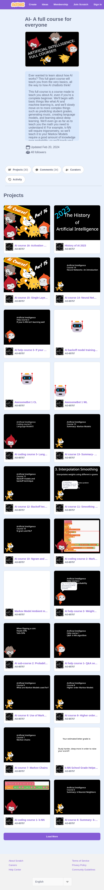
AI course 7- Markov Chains (31, 767)
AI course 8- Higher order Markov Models (81, 715)
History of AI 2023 (75, 245)
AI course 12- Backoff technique (31, 506)
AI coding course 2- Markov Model (81, 558)
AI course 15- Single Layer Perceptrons (31, 297)
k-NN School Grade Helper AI (81, 767)
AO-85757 (20, 249)
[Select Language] (52, 881)
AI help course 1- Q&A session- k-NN (81, 663)
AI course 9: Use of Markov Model (31, 715)
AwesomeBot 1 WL (76, 402)
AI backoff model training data (81, 350)
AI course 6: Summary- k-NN (81, 819)
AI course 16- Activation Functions (31, 245)
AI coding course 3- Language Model (31, 454)
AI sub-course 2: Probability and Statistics (31, 663)
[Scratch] (18, 4)
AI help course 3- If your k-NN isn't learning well (31, 350)
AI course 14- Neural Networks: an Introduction (81, 297)
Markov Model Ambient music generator (31, 611)
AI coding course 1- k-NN (30, 819)
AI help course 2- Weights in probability (81, 611)
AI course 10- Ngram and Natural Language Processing (31, 558)
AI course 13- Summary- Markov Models (81, 454)
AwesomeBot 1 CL (26, 402)
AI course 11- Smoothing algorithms (81, 506)
